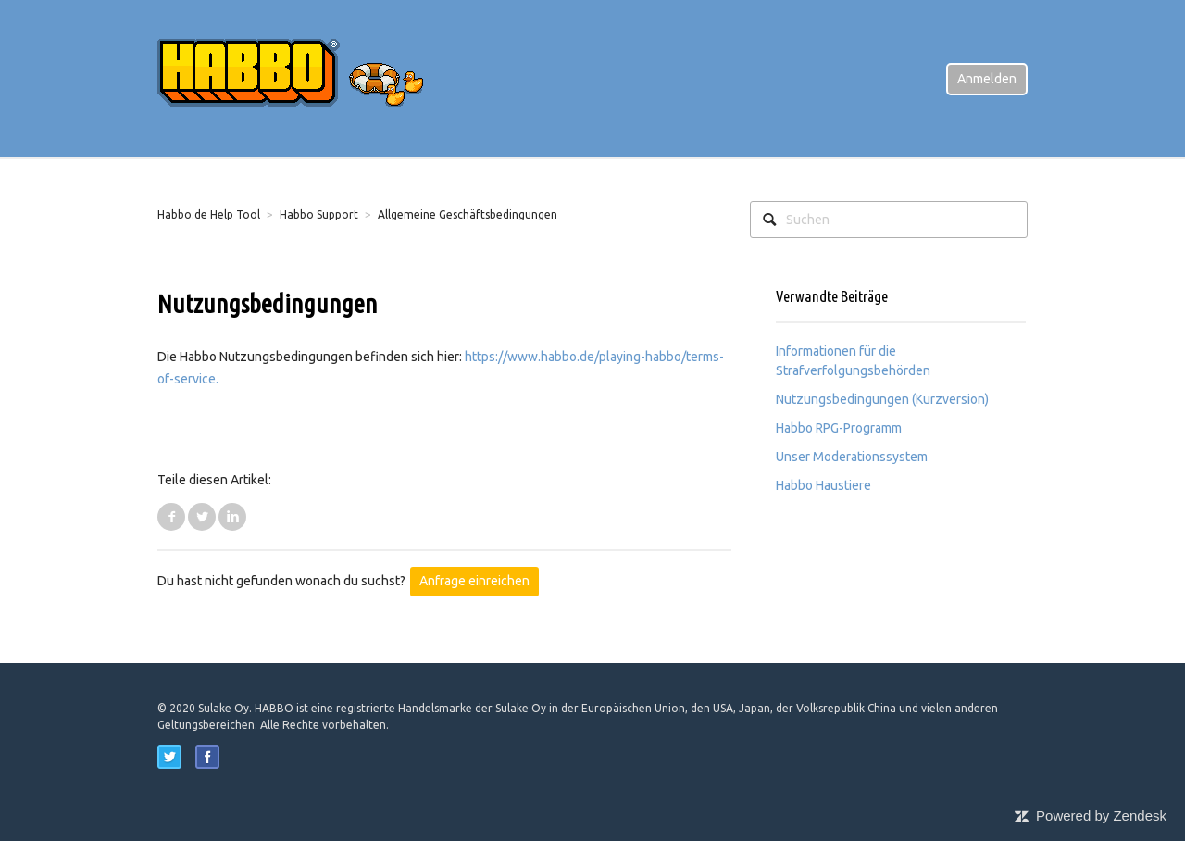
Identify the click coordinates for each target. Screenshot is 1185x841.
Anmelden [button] (987, 78)
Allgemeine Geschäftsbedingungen (467, 214)
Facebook (171, 517)
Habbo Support (319, 214)
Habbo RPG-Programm (839, 427)
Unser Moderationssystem (852, 456)
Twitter (202, 517)
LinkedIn (232, 517)
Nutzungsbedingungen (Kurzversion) (882, 399)
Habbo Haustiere (823, 485)
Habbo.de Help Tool (208, 214)
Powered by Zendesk (1101, 815)
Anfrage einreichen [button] (474, 580)
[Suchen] (889, 219)
